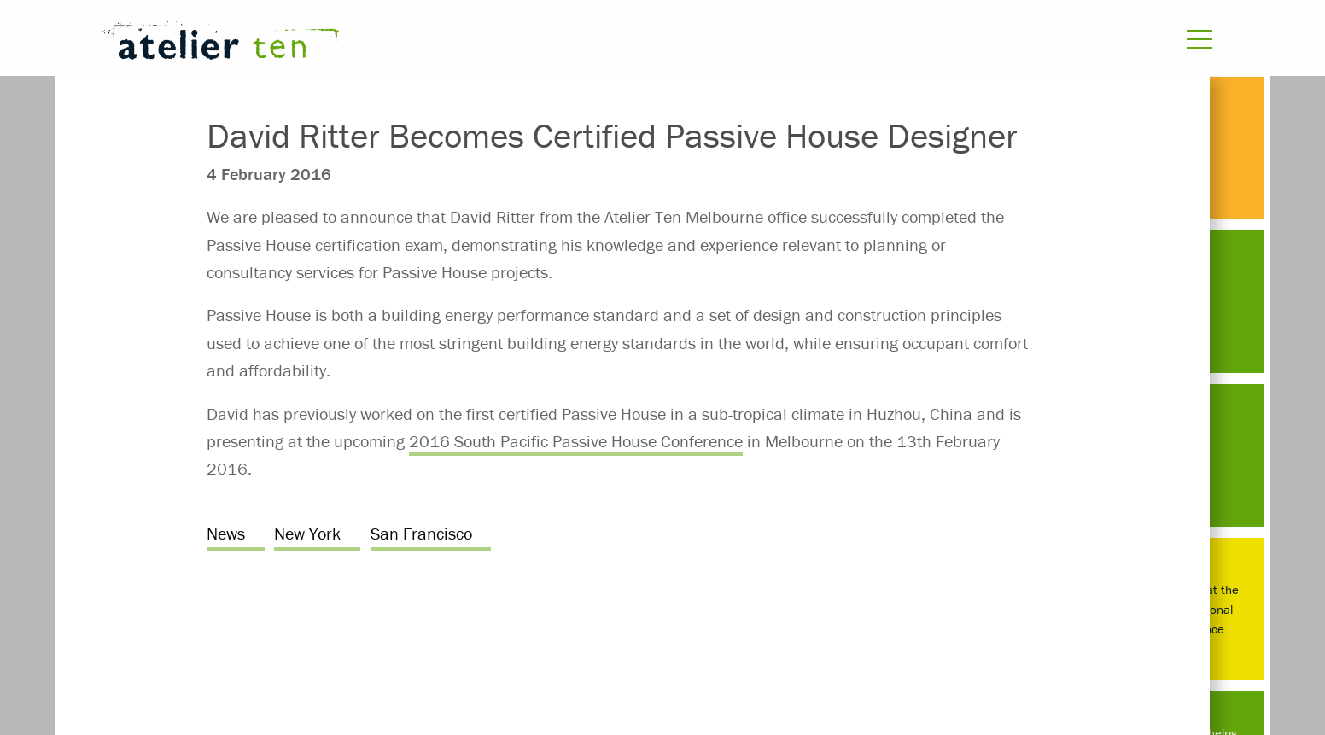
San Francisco (421, 533)
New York (307, 533)
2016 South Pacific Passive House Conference (576, 441)
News (226, 533)
